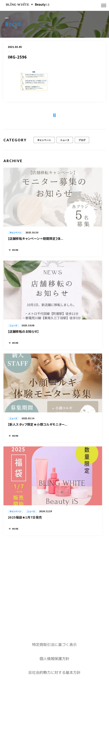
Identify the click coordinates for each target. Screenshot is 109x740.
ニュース (65, 143)
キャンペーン (44, 143)
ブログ (81, 143)
